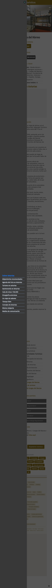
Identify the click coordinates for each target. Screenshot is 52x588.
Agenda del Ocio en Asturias (12, 282)
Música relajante (8, 308)
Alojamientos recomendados (12, 279)
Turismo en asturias (9, 285)
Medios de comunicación (11, 311)
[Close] (25, 2)
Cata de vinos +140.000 (10, 292)
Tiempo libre (6, 302)
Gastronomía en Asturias (11, 289)
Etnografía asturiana (9, 295)
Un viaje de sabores (9, 298)
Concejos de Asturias (9, 305)
